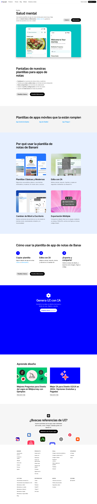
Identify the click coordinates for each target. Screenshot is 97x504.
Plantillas (18, 10)
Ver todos (37, 491)
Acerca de (19, 462)
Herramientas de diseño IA (22, 480)
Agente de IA (37, 471)
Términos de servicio (56, 480)
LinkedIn (72, 455)
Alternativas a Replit (21, 491)
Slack (71, 457)
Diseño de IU (37, 453)
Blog (18, 495)
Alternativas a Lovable (21, 487)
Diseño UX (37, 455)
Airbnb (36, 482)
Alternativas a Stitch (21, 484)
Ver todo (36, 473)
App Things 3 (66, 122)
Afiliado (18, 460)
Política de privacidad (57, 482)
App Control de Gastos (22, 122)
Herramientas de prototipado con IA (24, 482)
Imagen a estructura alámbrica (58, 453)
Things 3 (36, 489)
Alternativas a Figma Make (22, 493)
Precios (18, 467)
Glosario (54, 468)
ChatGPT (36, 487)
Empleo (18, 465)
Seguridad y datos (56, 484)
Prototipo (36, 469)
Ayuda (18, 469)
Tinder (36, 480)
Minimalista (25, 262)
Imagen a (54, 457)
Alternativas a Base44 (21, 489)
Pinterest (36, 484)
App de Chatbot (43, 122)
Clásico (18, 262)
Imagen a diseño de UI (57, 455)
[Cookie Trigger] (54, 487)
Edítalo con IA (40, 19)
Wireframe (37, 457)
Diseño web (37, 463)
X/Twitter (72, 453)
